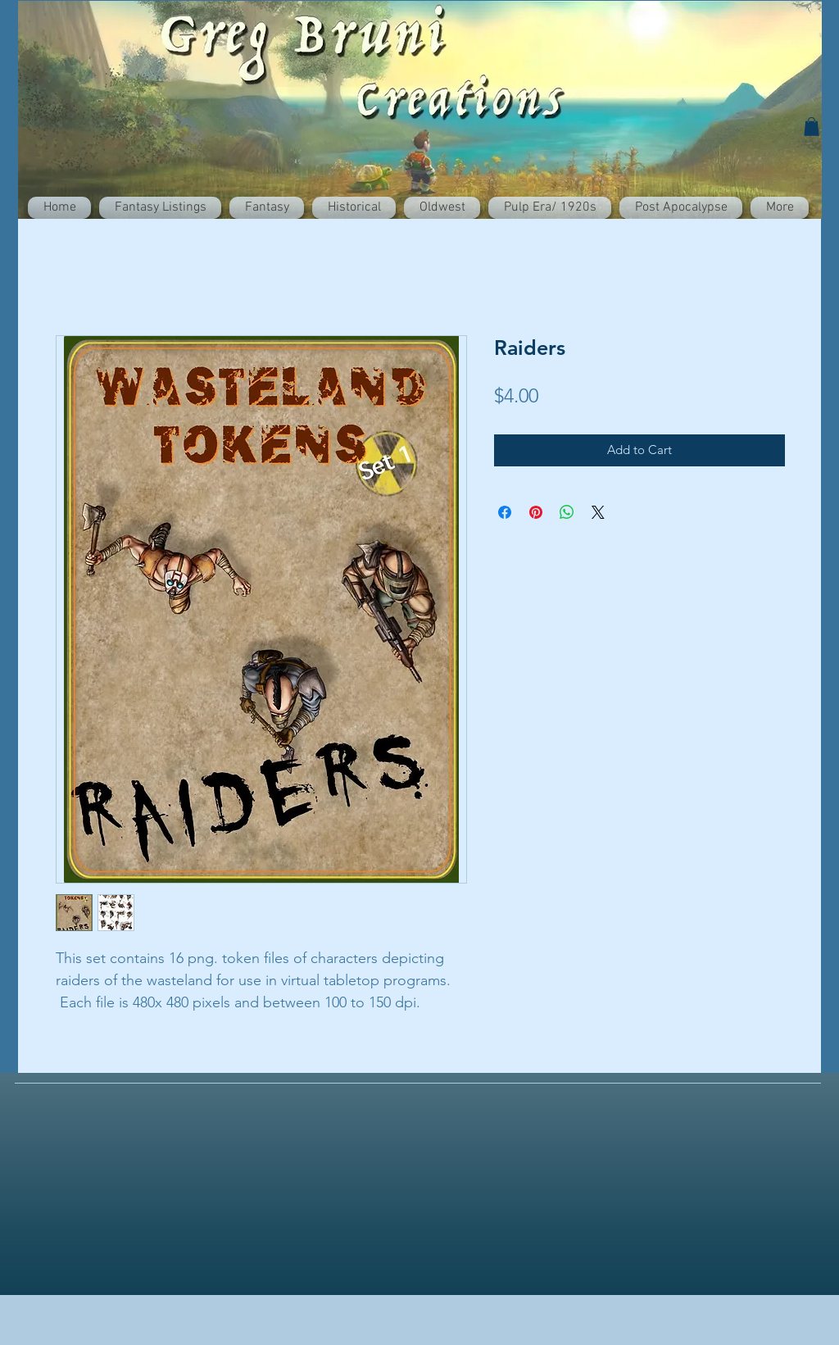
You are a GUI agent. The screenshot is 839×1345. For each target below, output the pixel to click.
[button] (811, 126)
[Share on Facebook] (505, 512)
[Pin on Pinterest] (536, 512)
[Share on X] (598, 512)
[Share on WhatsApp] (567, 512)
